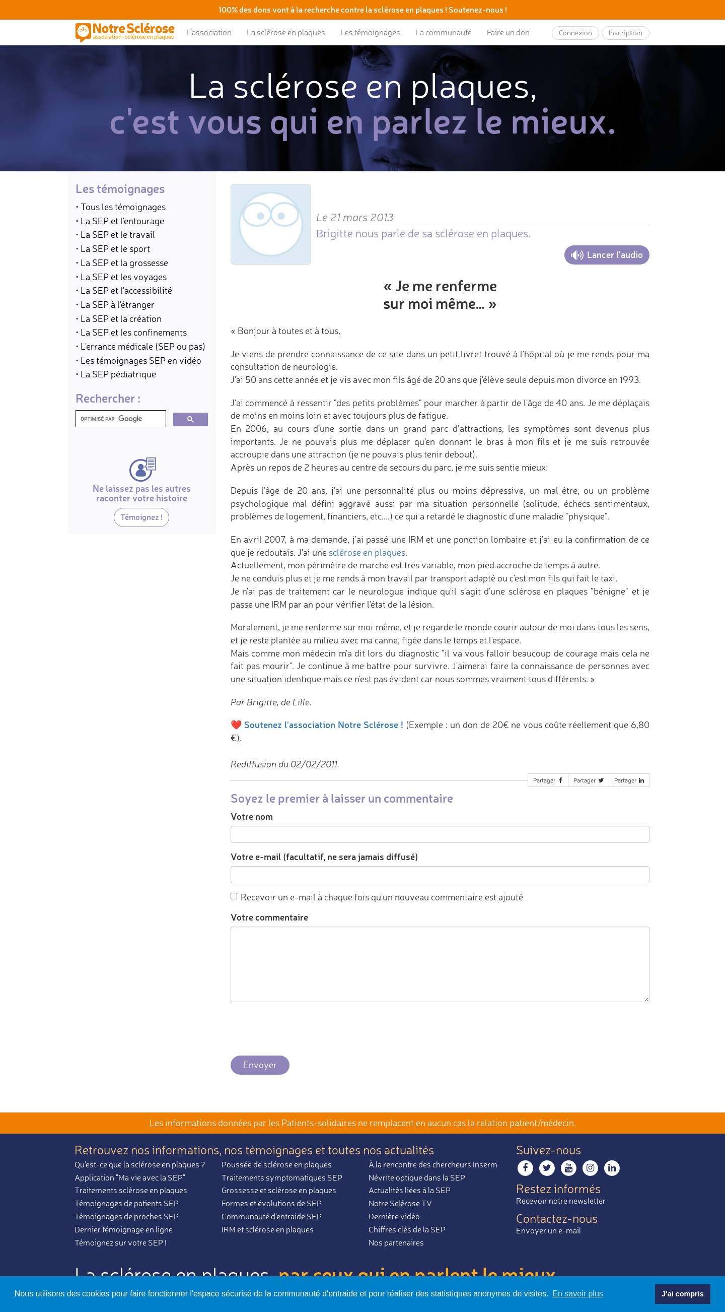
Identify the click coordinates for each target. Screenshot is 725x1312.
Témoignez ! (141, 516)
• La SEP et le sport (113, 248)
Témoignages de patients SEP (127, 1203)
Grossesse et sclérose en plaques (279, 1190)
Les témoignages (370, 32)
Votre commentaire (269, 917)
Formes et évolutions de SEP (272, 1203)
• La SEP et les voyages (121, 276)
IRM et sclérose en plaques (268, 1229)
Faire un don (508, 32)
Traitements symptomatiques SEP (282, 1177)
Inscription (625, 32)
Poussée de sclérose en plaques (277, 1164)
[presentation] (307, 1029)
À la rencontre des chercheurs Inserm (433, 1164)
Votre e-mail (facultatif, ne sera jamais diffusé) (324, 856)
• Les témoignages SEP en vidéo (138, 360)
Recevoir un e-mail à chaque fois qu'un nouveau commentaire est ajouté (377, 896)
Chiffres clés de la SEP (407, 1229)
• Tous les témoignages (121, 206)
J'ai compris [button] (682, 1294)
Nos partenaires (396, 1242)
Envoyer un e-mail (548, 1230)
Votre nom (252, 816)
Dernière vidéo (394, 1216)
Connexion (575, 32)
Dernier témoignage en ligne (124, 1229)
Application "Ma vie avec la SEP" (130, 1177)
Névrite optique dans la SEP (417, 1177)
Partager (548, 780)
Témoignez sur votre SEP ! (121, 1242)
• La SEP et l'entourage (120, 220)
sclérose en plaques (367, 552)
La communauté (443, 32)
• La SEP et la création (119, 318)
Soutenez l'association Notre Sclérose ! (323, 724)
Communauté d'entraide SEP (272, 1216)
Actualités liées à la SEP (410, 1190)
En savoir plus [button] (577, 1293)
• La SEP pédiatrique (116, 373)
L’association (209, 32)
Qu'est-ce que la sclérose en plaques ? (140, 1164)
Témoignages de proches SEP (127, 1216)
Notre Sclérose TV (400, 1203)
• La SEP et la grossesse (122, 262)
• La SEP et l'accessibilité (124, 290)
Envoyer (260, 1064)
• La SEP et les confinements (131, 332)
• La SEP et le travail (115, 234)
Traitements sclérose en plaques (131, 1190)
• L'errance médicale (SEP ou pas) (140, 346)
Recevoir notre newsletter (561, 1201)
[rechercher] (120, 419)
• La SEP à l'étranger (115, 304)
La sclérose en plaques (286, 32)
